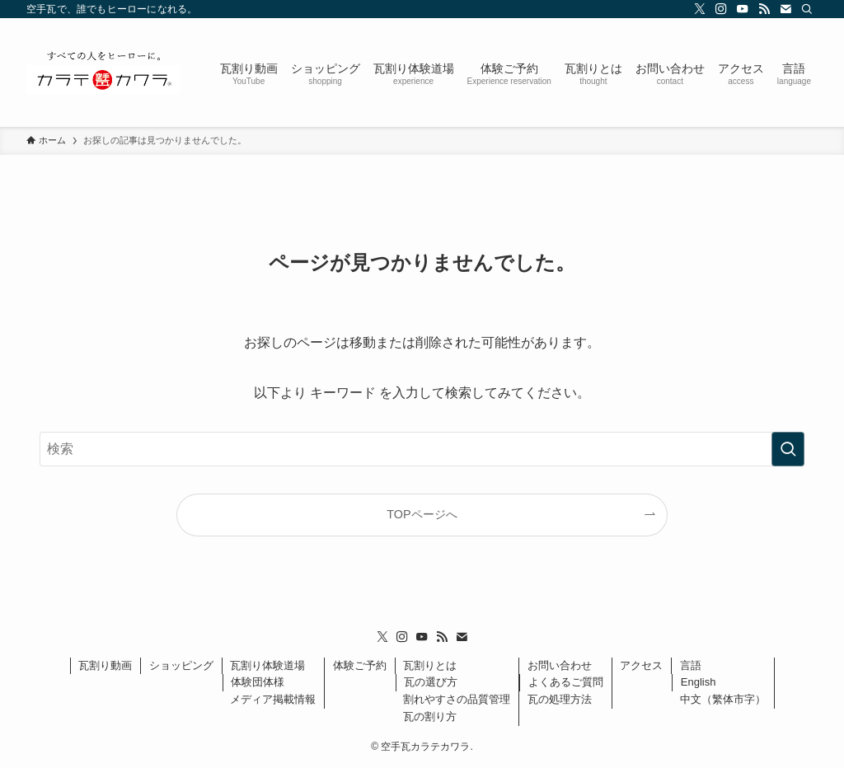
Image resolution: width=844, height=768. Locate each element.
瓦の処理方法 (560, 699)
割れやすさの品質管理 (456, 699)
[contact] (785, 9)
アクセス (641, 665)
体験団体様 (257, 682)
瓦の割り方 (430, 716)
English (698, 682)
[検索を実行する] (787, 449)
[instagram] (721, 9)
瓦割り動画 (105, 665)
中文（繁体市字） (723, 699)
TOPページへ (422, 514)
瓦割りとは (430, 665)
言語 (690, 665)
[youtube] (742, 9)
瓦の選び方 (430, 682)
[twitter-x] (699, 9)
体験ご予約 (360, 665)
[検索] (807, 9)
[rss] (764, 9)
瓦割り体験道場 (267, 665)
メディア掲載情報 (273, 699)
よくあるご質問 (565, 682)
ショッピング (181, 665)
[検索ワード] (422, 449)
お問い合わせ (560, 665)
